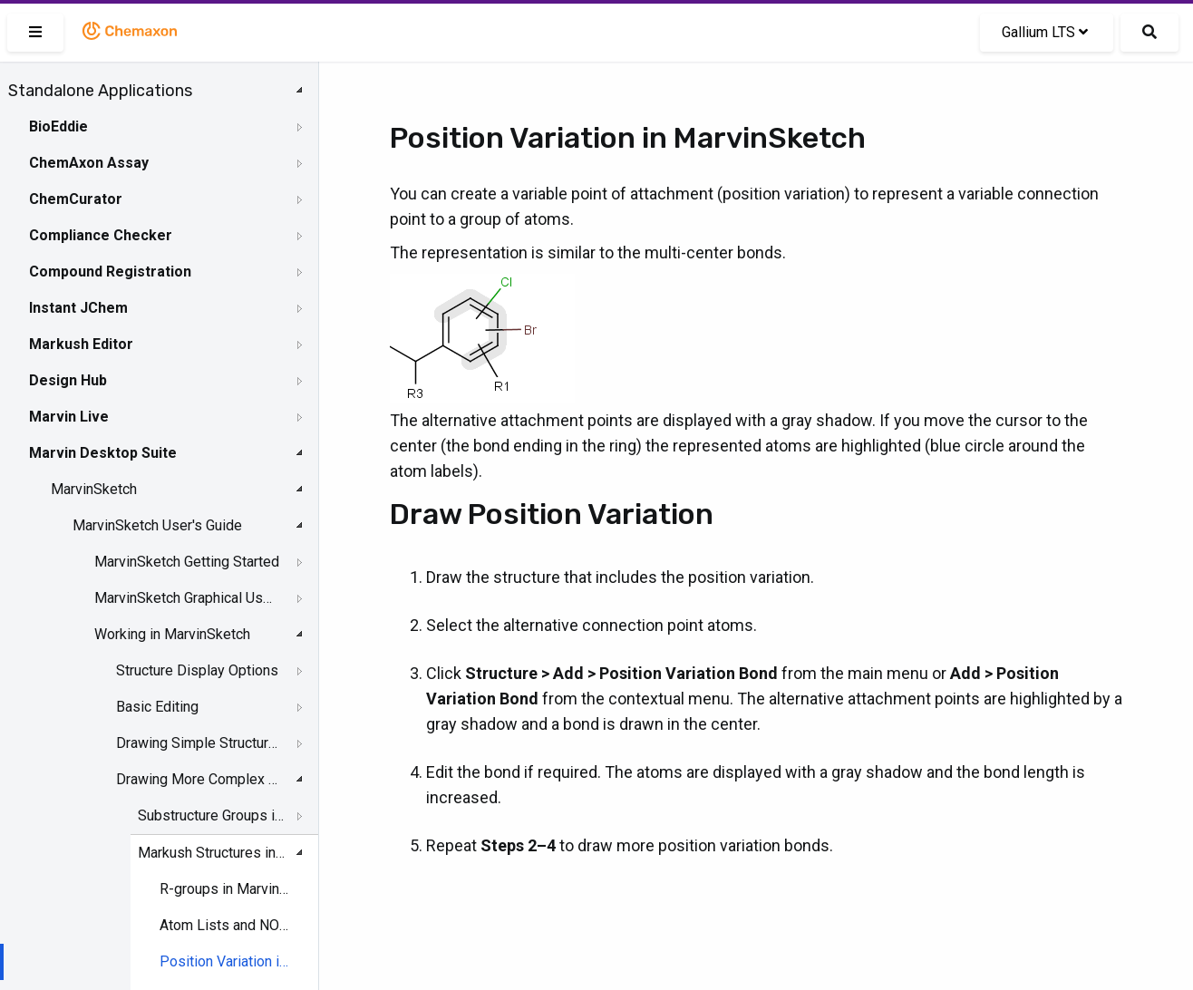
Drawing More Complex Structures (200, 779)
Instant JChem (78, 307)
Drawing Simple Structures (200, 743)
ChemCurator (75, 199)
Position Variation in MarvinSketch (226, 961)
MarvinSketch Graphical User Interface (186, 598)
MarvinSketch (94, 489)
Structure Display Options (197, 670)
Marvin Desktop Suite (103, 452)
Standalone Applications (100, 91)
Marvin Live (69, 416)
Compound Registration (110, 271)
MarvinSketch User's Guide (157, 525)
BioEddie (58, 126)
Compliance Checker (100, 235)
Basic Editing (157, 706)
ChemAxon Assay (89, 162)
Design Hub (68, 380)
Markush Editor (81, 344)
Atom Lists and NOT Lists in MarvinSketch (226, 925)
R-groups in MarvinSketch (226, 889)
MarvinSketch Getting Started (186, 561)
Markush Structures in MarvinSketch (213, 852)
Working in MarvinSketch (172, 634)
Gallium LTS (1045, 32)
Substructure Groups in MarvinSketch (213, 815)
